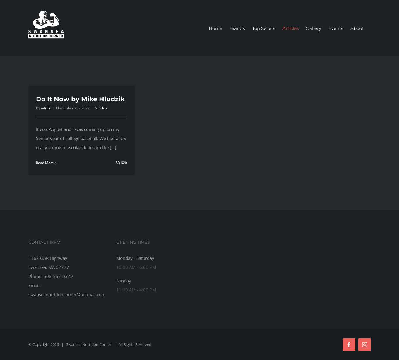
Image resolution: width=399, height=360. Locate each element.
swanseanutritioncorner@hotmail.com (67, 294)
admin (46, 107)
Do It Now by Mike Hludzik (80, 99)
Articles (101, 107)
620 (121, 162)
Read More (45, 162)
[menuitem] (215, 28)
